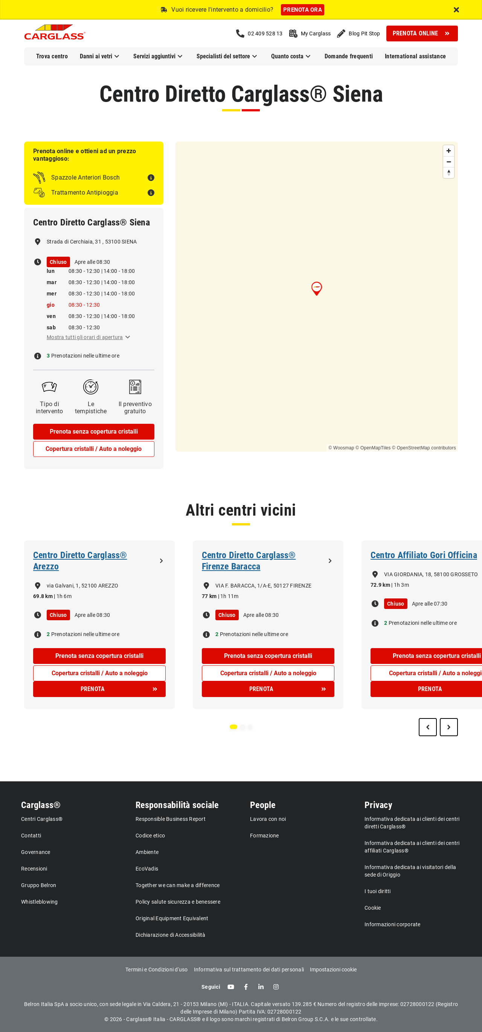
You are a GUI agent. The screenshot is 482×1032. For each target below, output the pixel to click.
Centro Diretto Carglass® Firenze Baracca (249, 561)
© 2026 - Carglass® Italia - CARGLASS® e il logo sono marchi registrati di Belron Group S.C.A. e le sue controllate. (241, 1019)
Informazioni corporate (393, 924)
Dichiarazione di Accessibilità (171, 935)
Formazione (264, 836)
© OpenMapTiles (372, 448)
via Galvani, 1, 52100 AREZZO (82, 586)
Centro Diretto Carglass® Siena (241, 94)
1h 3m (401, 585)
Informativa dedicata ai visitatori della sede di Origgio (410, 871)
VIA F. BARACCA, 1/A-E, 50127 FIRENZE (263, 586)
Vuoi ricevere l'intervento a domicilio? (222, 9)
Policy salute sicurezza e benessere (178, 902)
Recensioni (34, 869)
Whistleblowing (39, 902)
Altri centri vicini (241, 510)
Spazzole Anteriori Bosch (85, 177)
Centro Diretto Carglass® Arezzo (80, 561)
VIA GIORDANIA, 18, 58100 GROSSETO (431, 574)
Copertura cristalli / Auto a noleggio (94, 448)
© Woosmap (341, 448)
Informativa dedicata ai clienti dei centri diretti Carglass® (412, 823)
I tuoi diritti (378, 891)
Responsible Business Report (171, 819)
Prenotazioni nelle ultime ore (84, 356)
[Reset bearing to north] (448, 172)
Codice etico (150, 836)
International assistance (415, 56)
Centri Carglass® (42, 819)
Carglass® (41, 805)
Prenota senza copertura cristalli (94, 431)
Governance (35, 852)
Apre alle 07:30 (430, 604)
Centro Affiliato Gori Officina (424, 555)
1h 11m (229, 596)
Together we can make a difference (178, 885)
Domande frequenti (349, 56)
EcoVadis (147, 869)
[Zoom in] (448, 150)
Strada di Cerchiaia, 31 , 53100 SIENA (92, 242)
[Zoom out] (448, 161)
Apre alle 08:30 (92, 262)
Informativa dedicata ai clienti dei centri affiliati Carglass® (412, 847)
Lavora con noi (268, 819)
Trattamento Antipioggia (84, 192)
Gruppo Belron (38, 885)
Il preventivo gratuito (135, 407)
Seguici (210, 987)
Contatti (31, 836)
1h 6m (64, 596)
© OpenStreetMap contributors (424, 448)
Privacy (378, 805)
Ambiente (147, 852)
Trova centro (52, 56)
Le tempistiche (91, 407)
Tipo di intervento (49, 407)
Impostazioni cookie (333, 970)
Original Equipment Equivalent (172, 918)
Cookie (373, 908)
